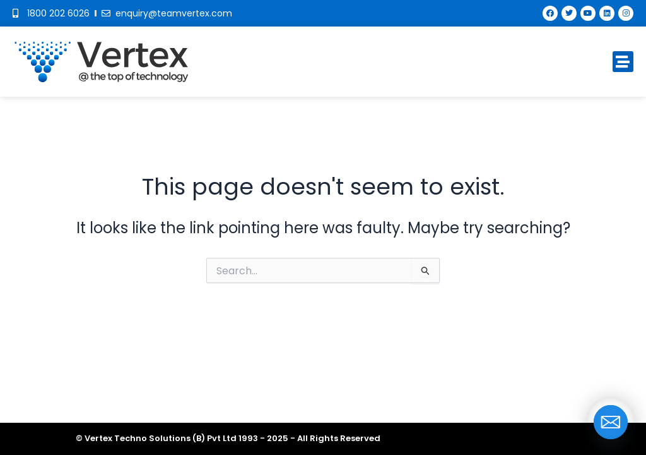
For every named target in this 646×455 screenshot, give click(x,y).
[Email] (611, 422)
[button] (623, 61)
